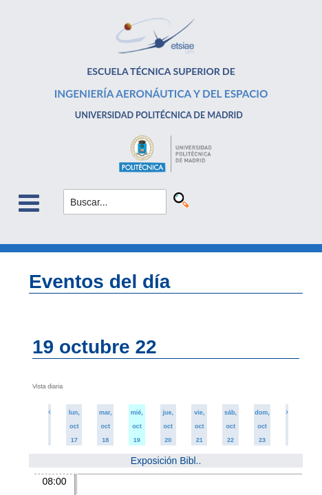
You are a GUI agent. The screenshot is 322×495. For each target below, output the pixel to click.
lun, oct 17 (74, 426)
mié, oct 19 (137, 426)
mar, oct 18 (105, 426)
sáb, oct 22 (230, 426)
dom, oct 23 (262, 426)
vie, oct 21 (199, 426)
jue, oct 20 (168, 426)
